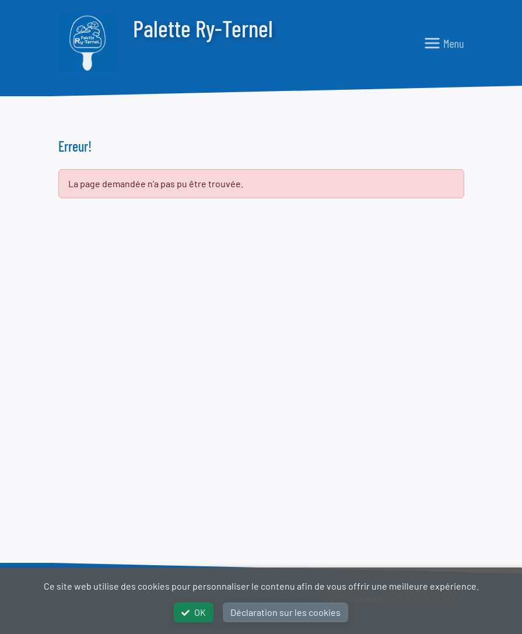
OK (193, 612)
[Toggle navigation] (443, 43)
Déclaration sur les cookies (285, 612)
